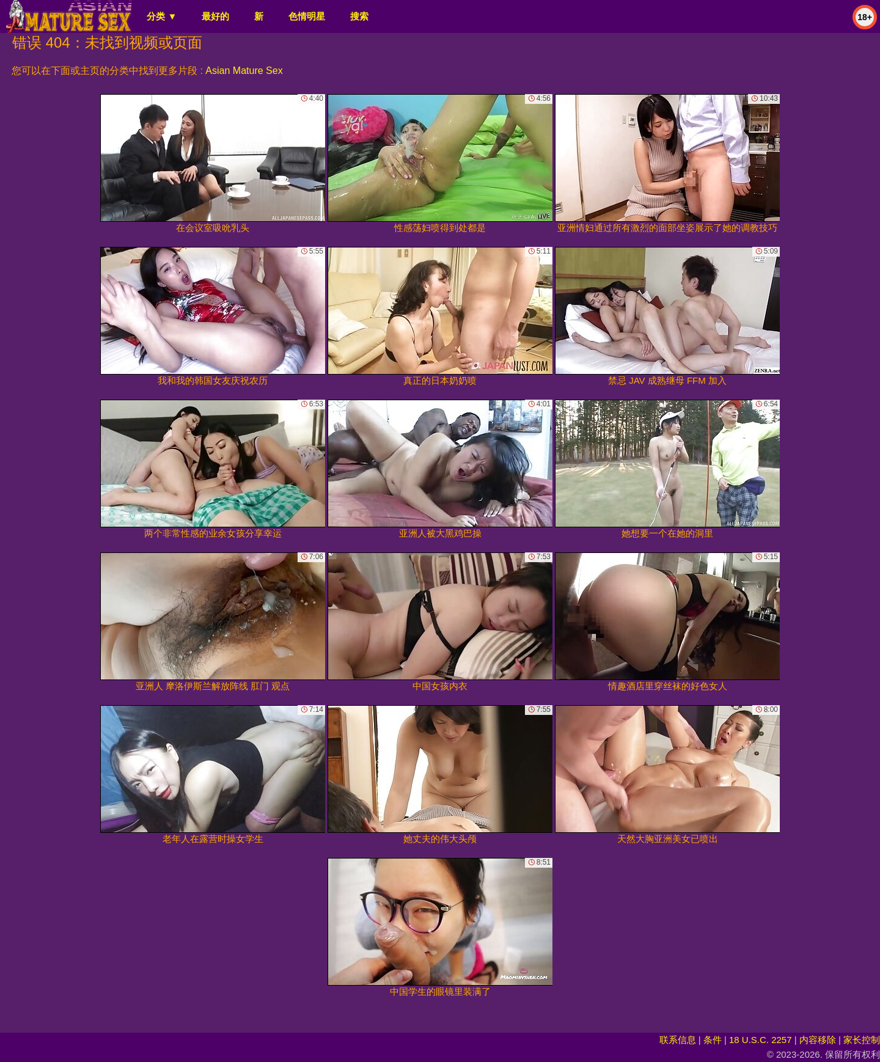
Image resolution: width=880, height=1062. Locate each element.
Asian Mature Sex (243, 70)
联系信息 (677, 1040)
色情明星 (306, 16)
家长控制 (861, 1040)
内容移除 (817, 1040)
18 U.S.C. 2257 (760, 1040)
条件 (712, 1040)
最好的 (215, 16)
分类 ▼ (162, 16)
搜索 (359, 16)
